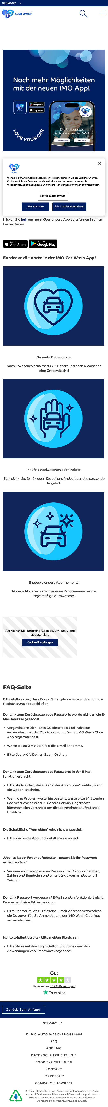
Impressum (54, 1076)
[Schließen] (99, 163)
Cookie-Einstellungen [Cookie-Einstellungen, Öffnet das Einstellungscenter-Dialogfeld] (52, 196)
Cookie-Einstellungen (40, 642)
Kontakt (54, 1069)
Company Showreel (54, 1083)
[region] (54, 187)
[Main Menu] (102, 13)
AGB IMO (54, 1048)
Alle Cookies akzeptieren (69, 206)
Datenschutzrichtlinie (54, 1055)
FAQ (54, 1041)
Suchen (83, 14)
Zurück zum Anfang (23, 1009)
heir (24, 219)
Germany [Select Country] (9, 3)
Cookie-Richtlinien (54, 1062)
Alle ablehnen (35, 206)
